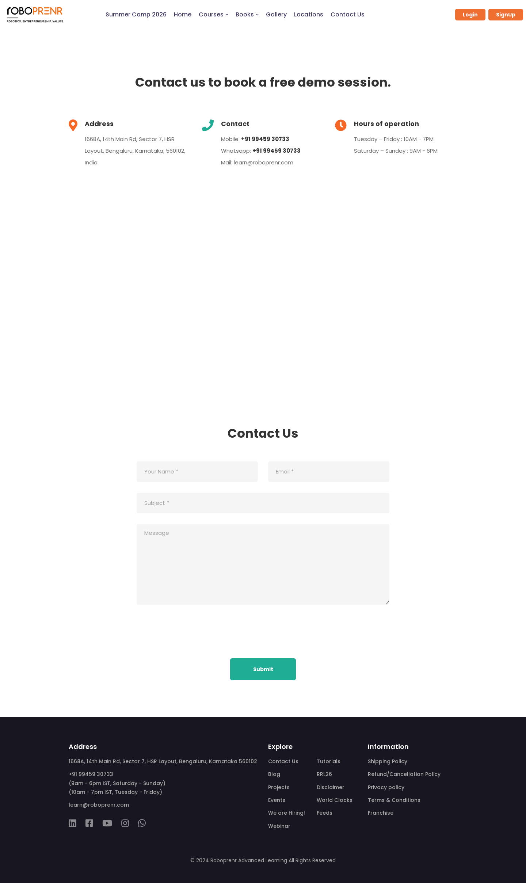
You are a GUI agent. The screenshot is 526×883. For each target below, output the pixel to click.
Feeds (324, 813)
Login (470, 14)
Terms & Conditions (394, 800)
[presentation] (192, 633)
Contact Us (283, 761)
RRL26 (324, 774)
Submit (263, 669)
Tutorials (328, 761)
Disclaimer (330, 787)
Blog (274, 774)
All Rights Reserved (312, 860)
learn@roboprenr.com (263, 162)
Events (276, 800)
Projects (279, 787)
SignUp (505, 14)
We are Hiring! (286, 813)
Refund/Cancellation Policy (404, 774)
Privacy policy (386, 787)
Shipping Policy (387, 761)
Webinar (279, 826)
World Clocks (334, 800)
